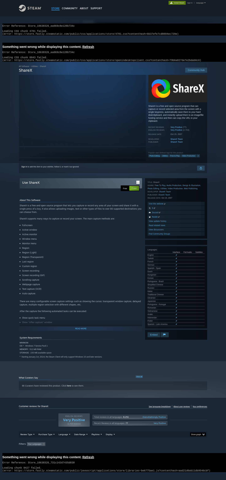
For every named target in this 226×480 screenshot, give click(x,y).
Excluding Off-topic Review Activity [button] (66, 450)
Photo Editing (154, 159)
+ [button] (198, 159)
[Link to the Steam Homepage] (32, 10)
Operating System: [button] (139, 450)
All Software (24, 70)
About (84, 8)
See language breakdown (160, 410)
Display (109, 440)
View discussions (156, 270)
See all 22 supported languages (161, 214)
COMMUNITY (70, 8)
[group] (113, 450)
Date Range (79, 440)
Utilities (34, 70)
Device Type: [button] (179, 450)
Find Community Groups (159, 274)
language (200, 3)
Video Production (188, 159)
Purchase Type (45, 440)
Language (63, 440)
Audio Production (174, 226)
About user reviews (181, 410)
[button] (29, 450)
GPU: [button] (166, 450)
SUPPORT (96, 8)
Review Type (26, 440)
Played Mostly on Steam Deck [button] (113, 450)
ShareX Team (176, 143)
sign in (189, 3)
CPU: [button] (155, 450)
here (69, 389)
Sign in (24, 170)
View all (139, 380)
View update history (157, 262)
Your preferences (200, 410)
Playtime (95, 440)
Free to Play (175, 159)
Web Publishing (190, 229)
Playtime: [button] (90, 450)
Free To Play (160, 226)
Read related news (157, 266)
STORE (55, 8)
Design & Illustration (191, 226)
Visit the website (157, 244)
